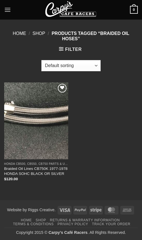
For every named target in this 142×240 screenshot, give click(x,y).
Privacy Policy (73, 224)
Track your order (111, 224)
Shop (38, 33)
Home (19, 33)
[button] (7, 9)
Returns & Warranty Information (85, 220)
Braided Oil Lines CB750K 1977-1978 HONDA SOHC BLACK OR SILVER (36, 171)
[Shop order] (71, 65)
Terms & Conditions (33, 224)
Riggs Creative (41, 210)
